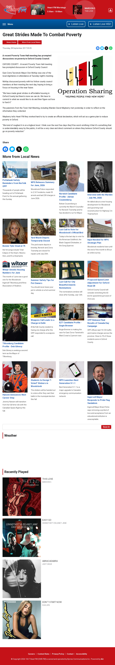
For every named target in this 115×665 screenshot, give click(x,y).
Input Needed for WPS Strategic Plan (99, 231)
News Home (11, 42)
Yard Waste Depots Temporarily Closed (43, 230)
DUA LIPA (46, 605)
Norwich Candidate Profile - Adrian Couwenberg (71, 181)
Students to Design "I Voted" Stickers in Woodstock (43, 374)
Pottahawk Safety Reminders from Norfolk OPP (15, 174)
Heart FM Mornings (56, 7)
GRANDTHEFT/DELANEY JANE (54, 523)
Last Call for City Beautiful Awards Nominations (71, 275)
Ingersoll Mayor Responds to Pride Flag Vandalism (99, 382)
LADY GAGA (47, 564)
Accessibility (81, 654)
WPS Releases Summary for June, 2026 (43, 174)
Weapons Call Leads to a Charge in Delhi (43, 314)
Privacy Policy (58, 654)
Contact (70, 654)
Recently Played (16, 472)
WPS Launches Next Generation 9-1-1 (71, 372)
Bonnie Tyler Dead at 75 (15, 233)
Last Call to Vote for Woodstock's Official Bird (71, 226)
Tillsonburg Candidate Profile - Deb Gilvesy (15, 326)
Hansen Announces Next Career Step (15, 380)
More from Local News (31, 42)
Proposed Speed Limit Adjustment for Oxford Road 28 (99, 274)
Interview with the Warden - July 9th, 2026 (99, 180)
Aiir (102, 659)
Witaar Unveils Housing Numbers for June (15, 267)
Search (106, 427)
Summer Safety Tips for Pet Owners (43, 272)
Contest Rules (43, 654)
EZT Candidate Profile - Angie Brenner (71, 315)
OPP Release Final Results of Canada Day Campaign (99, 315)
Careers (31, 654)
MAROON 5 (90, 8)
